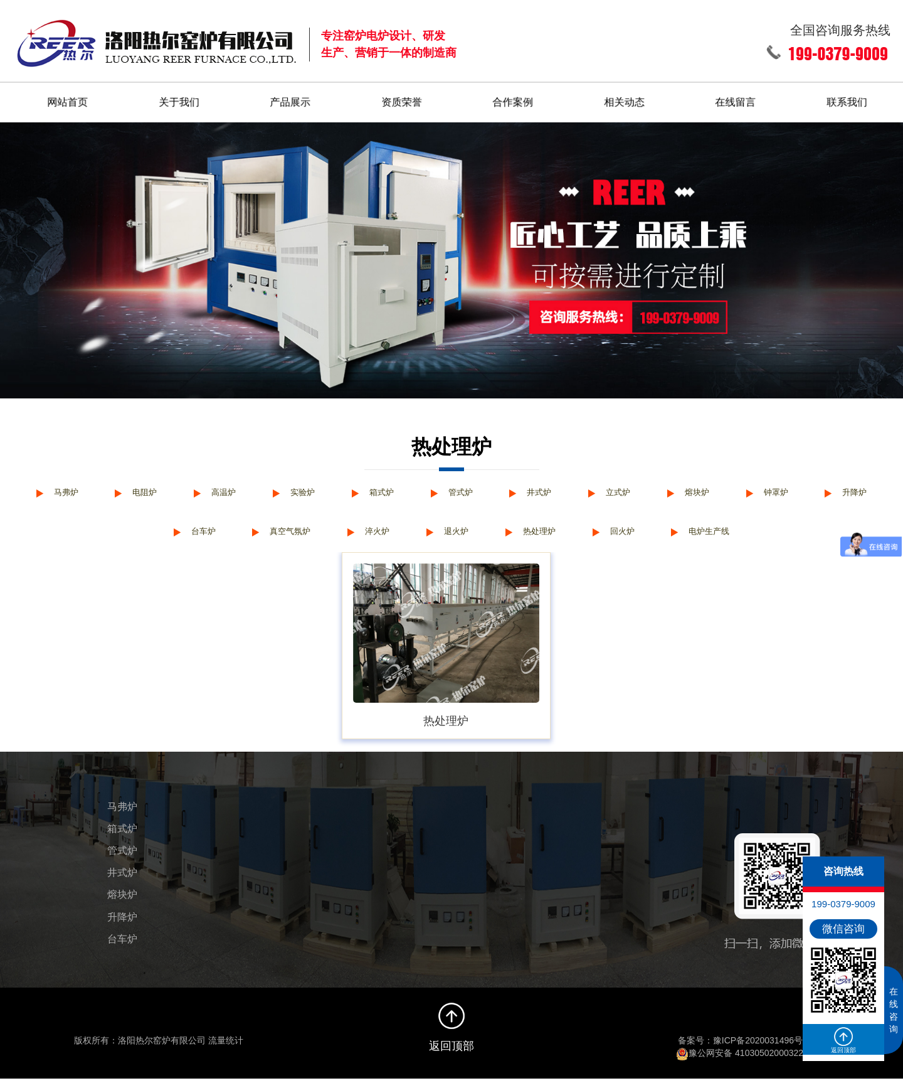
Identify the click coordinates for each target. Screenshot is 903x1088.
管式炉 (502, 491)
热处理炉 (587, 537)
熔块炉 (756, 491)
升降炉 (139, 537)
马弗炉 (80, 491)
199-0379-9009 (843, 904)
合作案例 (514, 97)
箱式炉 (418, 491)
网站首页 (68, 97)
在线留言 (736, 97)
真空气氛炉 (318, 537)
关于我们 (179, 97)
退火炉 (497, 537)
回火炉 (677, 537)
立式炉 (672, 491)
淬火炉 (413, 537)
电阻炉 (164, 491)
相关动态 (625, 97)
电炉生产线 (771, 537)
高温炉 (249, 491)
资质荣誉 (402, 97)
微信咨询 (843, 929)
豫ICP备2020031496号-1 (762, 1050)
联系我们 (848, 97)
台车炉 (224, 537)
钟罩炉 (841, 491)
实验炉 (334, 491)
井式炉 (587, 491)
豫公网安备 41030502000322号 (744, 1063)
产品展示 (290, 97)
